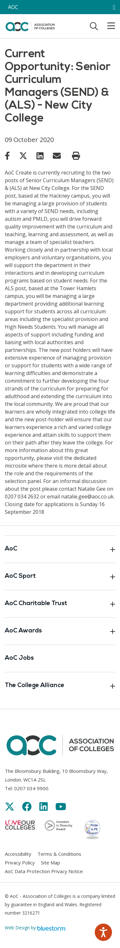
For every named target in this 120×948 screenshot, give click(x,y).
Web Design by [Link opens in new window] (35, 928)
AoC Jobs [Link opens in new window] (19, 658)
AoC (60, 549)
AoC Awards (60, 631)
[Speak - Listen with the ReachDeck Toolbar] (103, 932)
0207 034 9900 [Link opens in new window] (31, 788)
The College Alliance (60, 686)
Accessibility (18, 854)
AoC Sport (60, 576)
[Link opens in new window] (7, 155)
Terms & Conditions (59, 854)
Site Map (50, 862)
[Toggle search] (94, 26)
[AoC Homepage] (30, 25)
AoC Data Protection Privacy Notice (44, 871)
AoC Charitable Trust (60, 604)
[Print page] (76, 155)
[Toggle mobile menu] (107, 26)
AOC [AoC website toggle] (13, 7)
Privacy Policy (20, 862)
